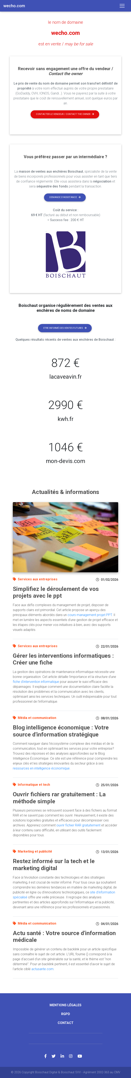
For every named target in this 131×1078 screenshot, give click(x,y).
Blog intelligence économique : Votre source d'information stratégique (61, 731)
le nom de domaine (65, 22)
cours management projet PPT (90, 615)
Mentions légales (65, 1005)
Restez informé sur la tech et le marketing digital (54, 865)
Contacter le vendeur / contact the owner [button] (65, 114)
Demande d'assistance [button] (65, 197)
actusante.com (42, 969)
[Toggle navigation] (122, 6)
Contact (66, 1023)
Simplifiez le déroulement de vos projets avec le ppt (56, 592)
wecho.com (65, 33)
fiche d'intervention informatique (36, 681)
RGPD (65, 1014)
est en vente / (66, 43)
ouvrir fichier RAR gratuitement (78, 825)
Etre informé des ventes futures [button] (65, 327)
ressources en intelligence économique (41, 768)
